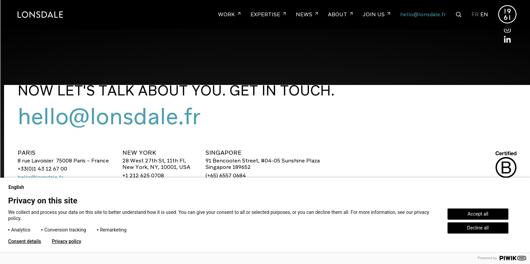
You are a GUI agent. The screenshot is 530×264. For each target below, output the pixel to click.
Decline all (478, 227)
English (18, 187)
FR (475, 14)
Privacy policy (66, 241)
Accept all (477, 214)
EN (484, 14)
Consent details (24, 241)
